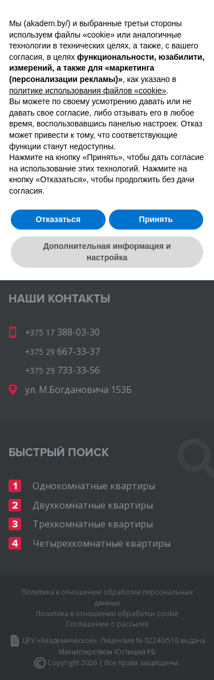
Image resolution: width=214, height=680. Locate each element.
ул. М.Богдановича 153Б (78, 389)
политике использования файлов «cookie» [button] (87, 489)
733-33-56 (151, 89)
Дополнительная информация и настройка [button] (107, 651)
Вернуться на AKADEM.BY (59, 239)
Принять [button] (156, 618)
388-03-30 (139, 73)
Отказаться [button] (57, 618)
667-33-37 (68, 89)
